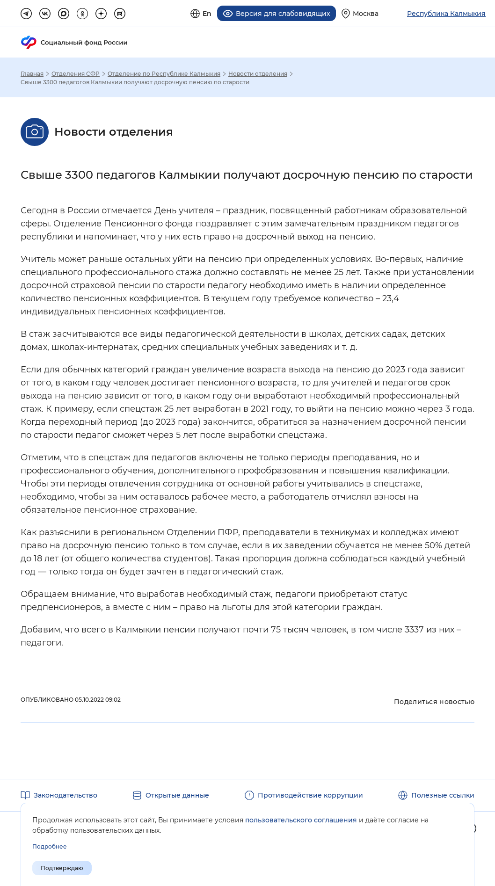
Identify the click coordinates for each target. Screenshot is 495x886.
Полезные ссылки (442, 795)
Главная (32, 74)
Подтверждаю (62, 867)
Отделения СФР (75, 74)
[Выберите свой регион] (360, 13)
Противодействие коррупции (310, 795)
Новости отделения (257, 74)
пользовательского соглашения (301, 820)
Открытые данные (177, 795)
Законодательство (65, 795)
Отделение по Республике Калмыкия (164, 74)
